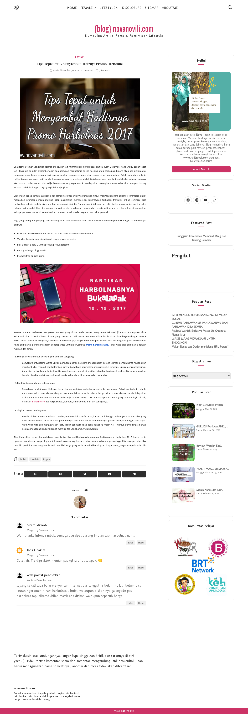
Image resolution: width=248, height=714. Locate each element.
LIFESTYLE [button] (109, 8)
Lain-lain (35, 459)
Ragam (46, 459)
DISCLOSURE (131, 8)
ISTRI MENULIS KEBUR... (210, 405)
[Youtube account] (205, 200)
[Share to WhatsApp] (36, 474)
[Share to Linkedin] (134, 474)
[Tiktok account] (214, 200)
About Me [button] (201, 169)
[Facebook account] (188, 200)
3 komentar (104, 70)
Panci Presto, (39, 401)
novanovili (80, 490)
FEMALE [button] (88, 8)
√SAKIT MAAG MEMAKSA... (212, 469)
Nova (199, 134)
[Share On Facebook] (60, 474)
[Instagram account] (197, 200)
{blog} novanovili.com (124, 28)
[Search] (230, 7)
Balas (130, 542)
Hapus (141, 542)
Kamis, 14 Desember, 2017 (39, 580)
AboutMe (170, 8)
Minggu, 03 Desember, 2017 (41, 530)
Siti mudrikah (37, 525)
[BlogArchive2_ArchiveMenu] (201, 375)
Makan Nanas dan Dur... (209, 490)
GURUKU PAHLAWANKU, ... (212, 426)
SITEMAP (151, 8)
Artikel (80, 57)
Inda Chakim (36, 550)
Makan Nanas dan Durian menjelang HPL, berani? (200, 346)
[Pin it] (109, 474)
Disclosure (206, 161)
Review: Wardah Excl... (209, 445)
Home (72, 8)
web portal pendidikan (43, 575)
